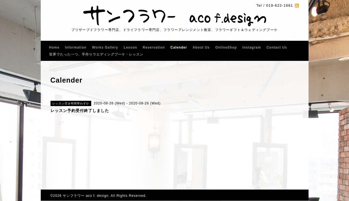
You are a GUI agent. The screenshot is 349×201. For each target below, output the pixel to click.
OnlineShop (226, 47)
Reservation (154, 47)
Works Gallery (105, 47)
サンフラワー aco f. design (85, 196)
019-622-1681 (279, 5)
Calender (178, 47)
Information (75, 47)
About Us (201, 47)
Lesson (130, 47)
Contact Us (276, 47)
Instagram (251, 47)
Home (54, 47)
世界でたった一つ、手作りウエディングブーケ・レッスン (96, 54)
